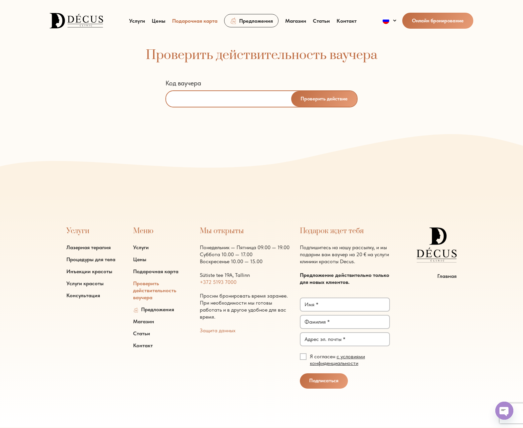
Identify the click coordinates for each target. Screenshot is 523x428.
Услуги (137, 24)
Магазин (295, 24)
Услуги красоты (85, 284)
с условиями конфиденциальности (337, 360)
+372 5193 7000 (218, 282)
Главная (447, 277)
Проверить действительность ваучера (154, 291)
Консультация (83, 296)
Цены (158, 24)
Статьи (321, 24)
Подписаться (324, 382)
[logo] (76, 23)
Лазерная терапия (88, 248)
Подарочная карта (194, 24)
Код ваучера (183, 83)
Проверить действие (323, 99)
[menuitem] (390, 24)
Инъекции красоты (89, 272)
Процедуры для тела (90, 260)
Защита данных (217, 331)
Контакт (347, 24)
